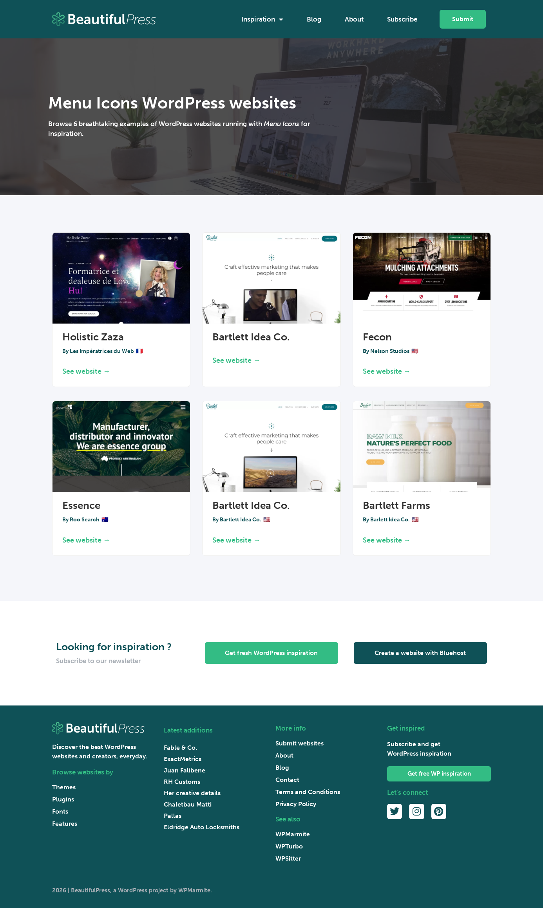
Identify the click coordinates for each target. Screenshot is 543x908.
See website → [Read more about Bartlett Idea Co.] (236, 360)
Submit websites (299, 743)
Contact (287, 779)
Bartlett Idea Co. (251, 337)
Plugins (63, 799)
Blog (314, 19)
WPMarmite (292, 834)
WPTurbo (289, 846)
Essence (81, 505)
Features (64, 823)
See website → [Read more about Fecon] (387, 371)
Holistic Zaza (93, 337)
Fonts (60, 811)
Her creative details (192, 793)
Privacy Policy (295, 804)
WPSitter (288, 858)
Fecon (377, 337)
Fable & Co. (180, 747)
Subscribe (402, 19)
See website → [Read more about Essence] (86, 540)
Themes (64, 787)
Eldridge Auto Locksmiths (201, 827)
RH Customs (182, 781)
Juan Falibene (184, 770)
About (354, 19)
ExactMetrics (182, 759)
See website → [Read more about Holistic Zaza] (86, 371)
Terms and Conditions (307, 792)
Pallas (172, 815)
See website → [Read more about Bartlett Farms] (387, 540)
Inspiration (262, 19)
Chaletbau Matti (188, 804)
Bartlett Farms (396, 505)
